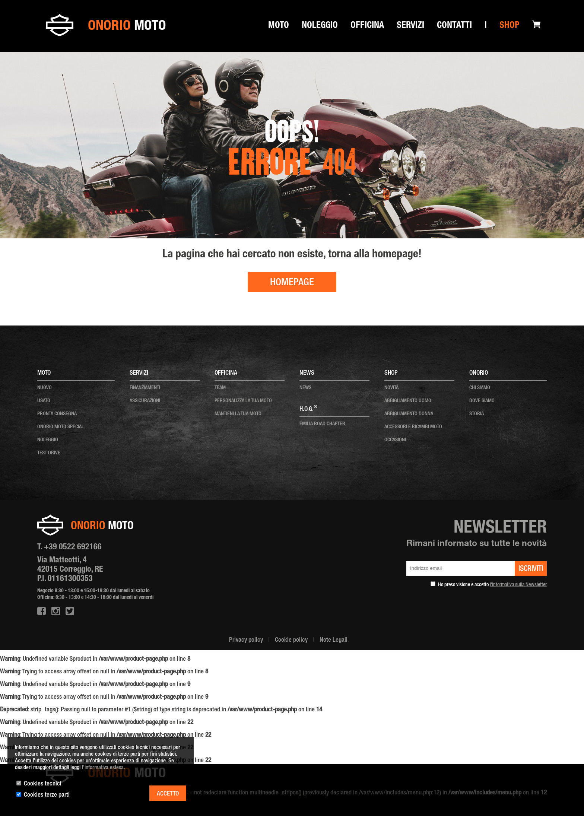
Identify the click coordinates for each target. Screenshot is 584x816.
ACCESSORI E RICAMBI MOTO (413, 427)
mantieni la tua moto (238, 414)
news (305, 388)
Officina (367, 26)
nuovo (44, 388)
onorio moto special (60, 427)
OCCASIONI (395, 440)
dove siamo (482, 401)
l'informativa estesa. (103, 768)
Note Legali (333, 640)
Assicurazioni (145, 401)
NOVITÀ (391, 388)
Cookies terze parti (47, 795)
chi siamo (479, 388)
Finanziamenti (145, 388)
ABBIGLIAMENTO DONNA (408, 414)
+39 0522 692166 (73, 547)
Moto (278, 26)
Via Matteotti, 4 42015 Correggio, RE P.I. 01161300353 (70, 569)
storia (476, 414)
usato (43, 401)
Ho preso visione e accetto (492, 585)
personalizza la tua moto (243, 401)
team (220, 388)
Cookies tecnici (42, 784)
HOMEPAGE (292, 283)
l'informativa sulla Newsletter (518, 585)
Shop (509, 26)
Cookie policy (291, 640)
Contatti (454, 26)
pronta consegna (57, 414)
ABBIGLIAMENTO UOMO (407, 401)
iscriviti (530, 569)
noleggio (47, 440)
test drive (48, 453)
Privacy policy (246, 640)
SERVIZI (410, 26)
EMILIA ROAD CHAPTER (322, 424)
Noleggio (320, 26)
